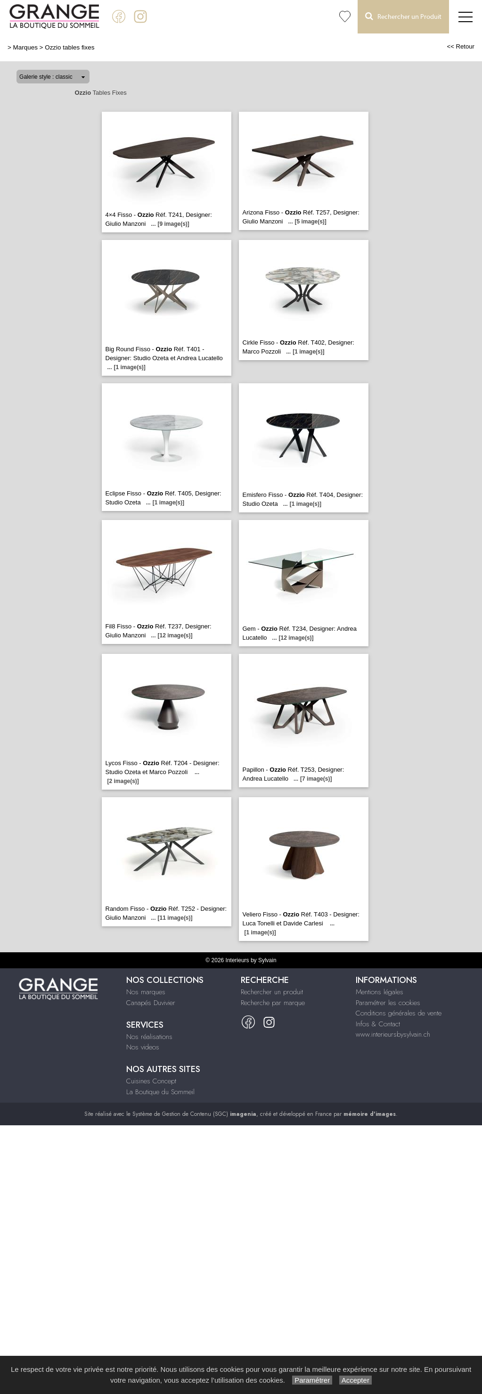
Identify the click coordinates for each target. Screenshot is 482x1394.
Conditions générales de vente (398, 1013)
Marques (25, 47)
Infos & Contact (378, 1024)
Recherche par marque (273, 1003)
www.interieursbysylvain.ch (393, 1034)
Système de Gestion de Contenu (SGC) (194, 1114)
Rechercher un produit (272, 992)
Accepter (355, 1380)
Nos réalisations (149, 1036)
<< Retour (460, 46)
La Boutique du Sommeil (160, 1092)
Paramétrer (312, 1380)
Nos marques (145, 992)
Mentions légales (379, 992)
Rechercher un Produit (403, 16)
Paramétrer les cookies (388, 1003)
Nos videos (142, 1047)
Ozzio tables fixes (69, 47)
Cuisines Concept (151, 1081)
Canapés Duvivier (150, 1003)
